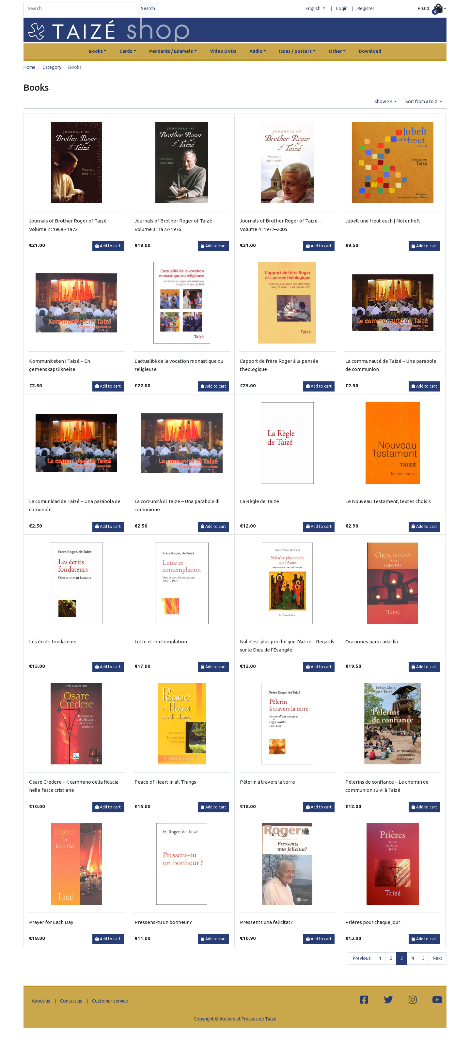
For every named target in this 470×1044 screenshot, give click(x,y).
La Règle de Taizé (259, 501)
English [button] (313, 8)
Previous (362, 958)
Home (30, 67)
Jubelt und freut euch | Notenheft (382, 220)
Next (437, 958)
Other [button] (335, 51)
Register (365, 8)
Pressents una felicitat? (266, 922)
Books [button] (96, 51)
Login (342, 8)
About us (41, 1001)
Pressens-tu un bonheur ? (163, 922)
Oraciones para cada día (371, 641)
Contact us (71, 1001)
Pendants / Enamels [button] (171, 51)
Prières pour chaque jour (372, 922)
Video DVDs (223, 51)
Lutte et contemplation (160, 641)
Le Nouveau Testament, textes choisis (388, 501)
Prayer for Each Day (51, 922)
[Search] (80, 9)
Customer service (110, 1001)
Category (51, 67)
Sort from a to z (421, 101)
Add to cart (108, 246)
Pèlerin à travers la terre (267, 782)
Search (148, 8)
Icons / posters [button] (295, 51)
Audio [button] (255, 51)
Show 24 (383, 101)
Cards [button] (125, 51)
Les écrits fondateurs (52, 641)
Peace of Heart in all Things (165, 782)
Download (370, 51)
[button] (431, 9)
